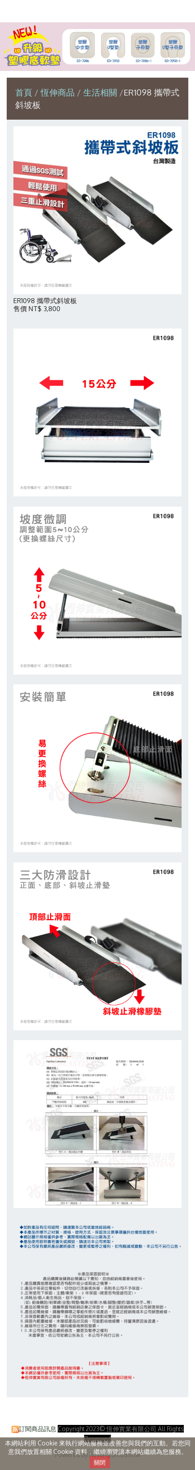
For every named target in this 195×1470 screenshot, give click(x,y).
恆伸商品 (59, 92)
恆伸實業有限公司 (97, 10)
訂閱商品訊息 (37, 1429)
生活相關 (100, 92)
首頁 (23, 92)
